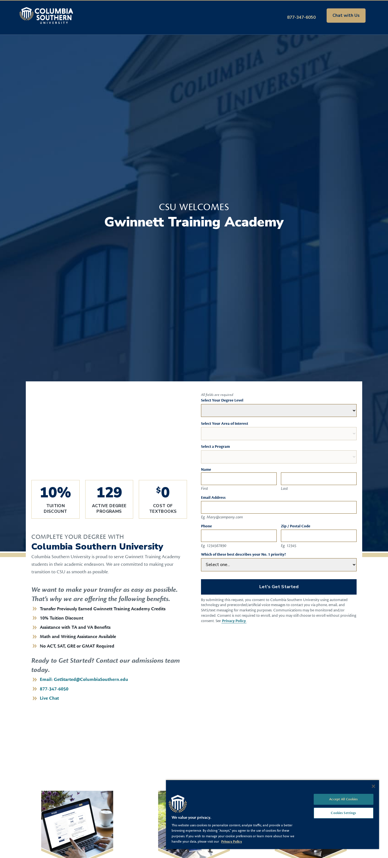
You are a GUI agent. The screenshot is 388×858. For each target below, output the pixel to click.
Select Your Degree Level (222, 400)
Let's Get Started (279, 587)
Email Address (213, 497)
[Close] (373, 786)
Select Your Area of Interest (224, 423)
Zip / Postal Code (295, 526)
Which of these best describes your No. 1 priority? (243, 554)
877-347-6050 (301, 17)
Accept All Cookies (343, 799)
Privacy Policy (234, 620)
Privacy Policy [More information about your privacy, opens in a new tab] (231, 841)
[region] (272, 814)
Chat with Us (346, 15)
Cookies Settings (343, 813)
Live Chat (49, 698)
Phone (206, 526)
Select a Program (215, 446)
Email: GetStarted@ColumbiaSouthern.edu (84, 679)
